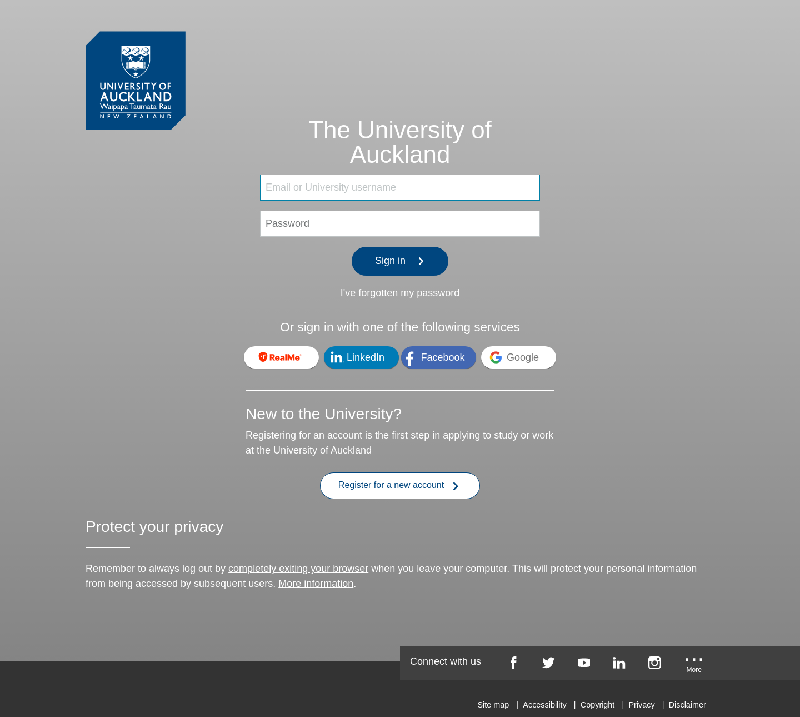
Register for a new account (398, 486)
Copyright (598, 704)
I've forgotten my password (400, 292)
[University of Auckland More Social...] (694, 666)
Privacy (641, 704)
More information (315, 583)
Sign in (400, 260)
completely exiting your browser (298, 568)
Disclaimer (687, 704)
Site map (493, 704)
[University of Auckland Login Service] (136, 60)
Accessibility (544, 704)
